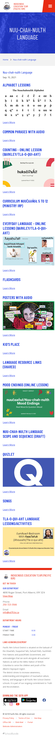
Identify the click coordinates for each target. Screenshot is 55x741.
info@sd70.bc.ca (11, 612)
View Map (8, 596)
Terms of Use (24, 718)
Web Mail (19, 722)
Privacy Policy (8, 718)
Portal (30, 722)
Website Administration (12, 726)
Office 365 (7, 722)
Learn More (9, 122)
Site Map (37, 718)
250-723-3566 (10, 604)
